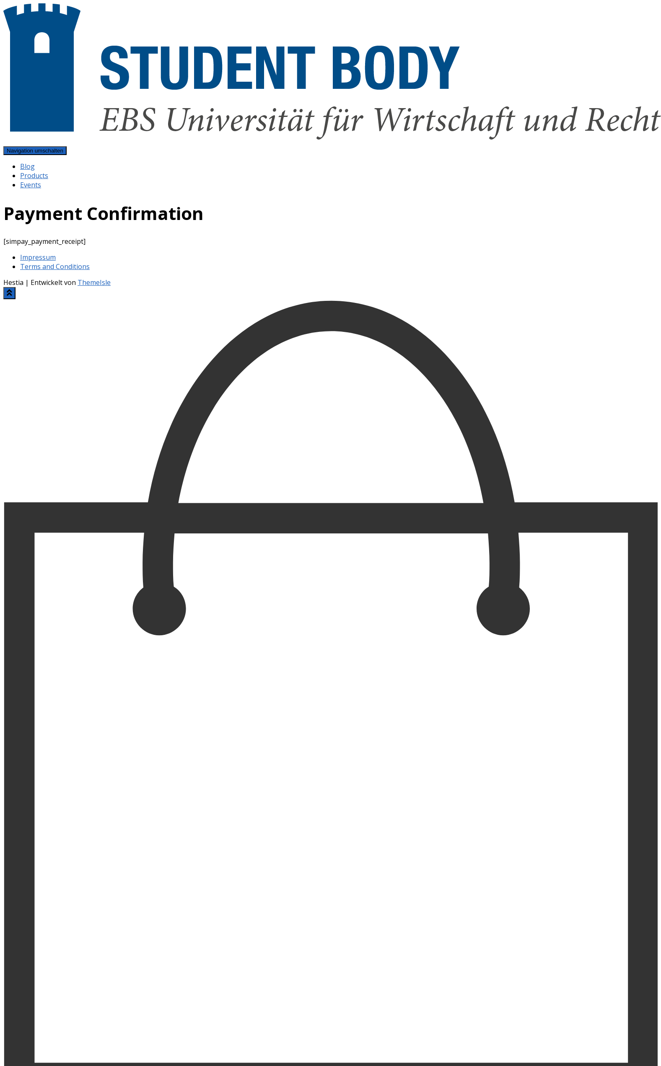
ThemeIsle (94, 282)
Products (34, 175)
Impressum (38, 257)
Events (30, 184)
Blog (27, 166)
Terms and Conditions (55, 266)
